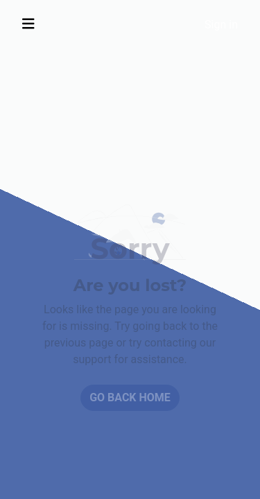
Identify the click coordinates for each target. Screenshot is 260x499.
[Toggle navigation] (28, 24)
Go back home (130, 397)
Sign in (221, 24)
